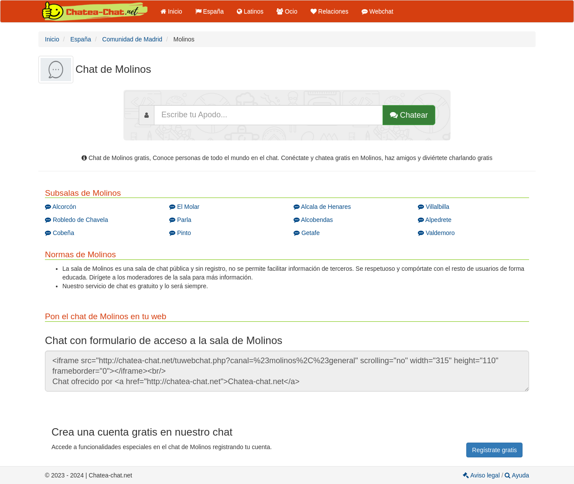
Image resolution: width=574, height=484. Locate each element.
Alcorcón (60, 206)
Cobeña (59, 232)
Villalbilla (433, 206)
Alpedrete (434, 219)
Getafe (307, 232)
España (209, 11)
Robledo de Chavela (76, 219)
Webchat (377, 11)
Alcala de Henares (322, 206)
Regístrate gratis (494, 450)
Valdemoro (436, 232)
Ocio (287, 11)
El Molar (184, 206)
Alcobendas (313, 219)
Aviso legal (482, 475)
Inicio (171, 11)
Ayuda (517, 475)
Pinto (180, 232)
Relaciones (329, 11)
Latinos (250, 11)
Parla (180, 219)
